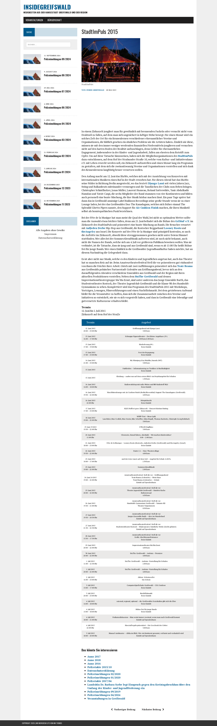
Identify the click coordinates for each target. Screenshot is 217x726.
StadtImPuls (168, 156)
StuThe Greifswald (145, 276)
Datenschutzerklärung (49, 238)
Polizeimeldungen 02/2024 (56, 156)
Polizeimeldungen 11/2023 (56, 204)
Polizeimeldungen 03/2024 (56, 140)
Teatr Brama (184, 266)
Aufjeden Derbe (90, 228)
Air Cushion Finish (146, 207)
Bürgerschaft (53, 20)
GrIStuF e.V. (182, 221)
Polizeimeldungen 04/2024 (56, 124)
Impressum (49, 234)
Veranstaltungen (32, 20)
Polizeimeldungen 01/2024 (56, 172)
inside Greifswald (95, 90)
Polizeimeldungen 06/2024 (56, 108)
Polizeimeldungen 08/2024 (56, 75)
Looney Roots (167, 228)
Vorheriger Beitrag (124, 709)
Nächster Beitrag (153, 709)
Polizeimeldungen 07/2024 (56, 91)
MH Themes (58, 723)
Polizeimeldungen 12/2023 (56, 188)
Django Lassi (149, 183)
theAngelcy (88, 231)
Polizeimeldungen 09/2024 (56, 59)
